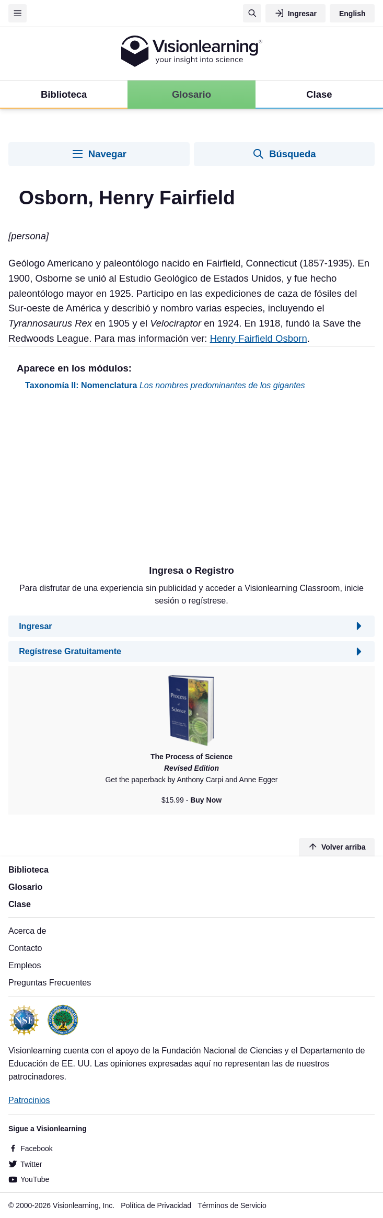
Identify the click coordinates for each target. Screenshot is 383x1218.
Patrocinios (29, 1100)
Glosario (25, 886)
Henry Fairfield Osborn (258, 338)
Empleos (24, 965)
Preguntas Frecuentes (49, 982)
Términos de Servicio (232, 1205)
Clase (19, 904)
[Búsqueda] (252, 13)
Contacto (25, 948)
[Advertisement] (191, 482)
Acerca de (27, 930)
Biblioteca (28, 869)
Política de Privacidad (156, 1205)
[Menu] (17, 13)
